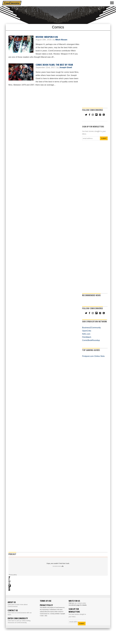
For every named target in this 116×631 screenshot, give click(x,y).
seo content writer (80, 603)
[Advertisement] (61, 15)
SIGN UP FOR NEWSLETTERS (93, 126)
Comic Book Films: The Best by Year (54, 64)
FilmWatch (86, 337)
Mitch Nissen (61, 40)
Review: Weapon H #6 (47, 36)
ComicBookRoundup (91, 340)
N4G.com (86, 334)
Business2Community (91, 328)
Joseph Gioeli (65, 67)
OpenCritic (86, 331)
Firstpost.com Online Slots (93, 356)
